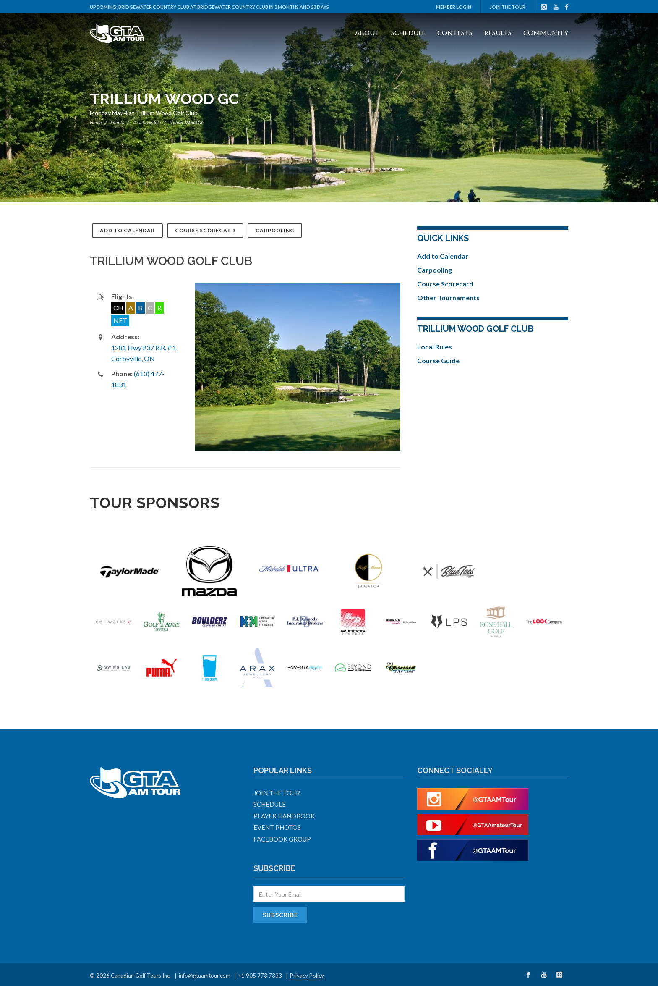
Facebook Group (282, 839)
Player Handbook (284, 816)
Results (498, 33)
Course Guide (438, 361)
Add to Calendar (127, 230)
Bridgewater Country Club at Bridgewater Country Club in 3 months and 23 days (223, 7)
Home (96, 122)
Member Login (453, 7)
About (367, 33)
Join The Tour (507, 7)
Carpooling (275, 230)
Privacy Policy (307, 975)
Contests (455, 33)
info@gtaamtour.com (204, 975)
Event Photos (277, 827)
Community (545, 33)
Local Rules (434, 347)
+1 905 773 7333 (260, 975)
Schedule (408, 33)
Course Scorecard (205, 230)
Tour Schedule (147, 122)
